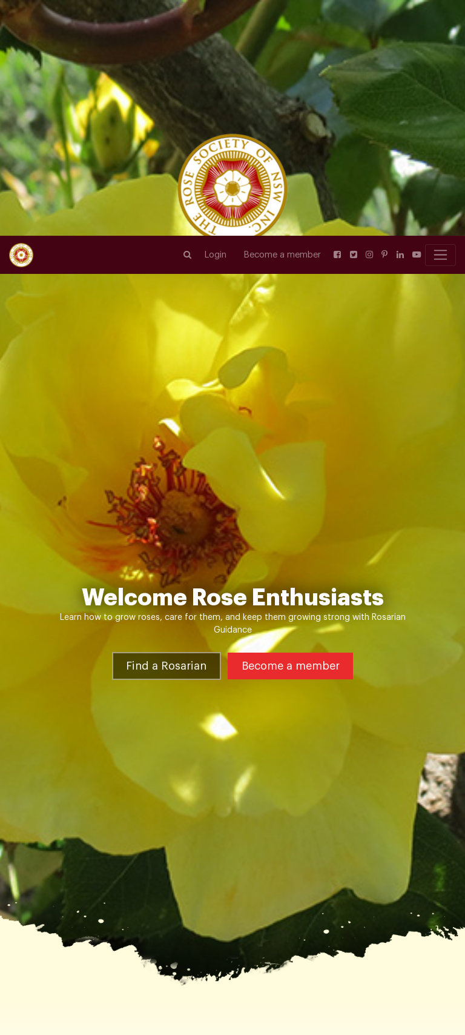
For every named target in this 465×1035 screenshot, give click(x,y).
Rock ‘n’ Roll (184, 855)
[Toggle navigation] (440, 19)
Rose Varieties (64, 855)
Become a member (282, 19)
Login (215, 19)
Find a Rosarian (166, 481)
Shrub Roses (126, 855)
